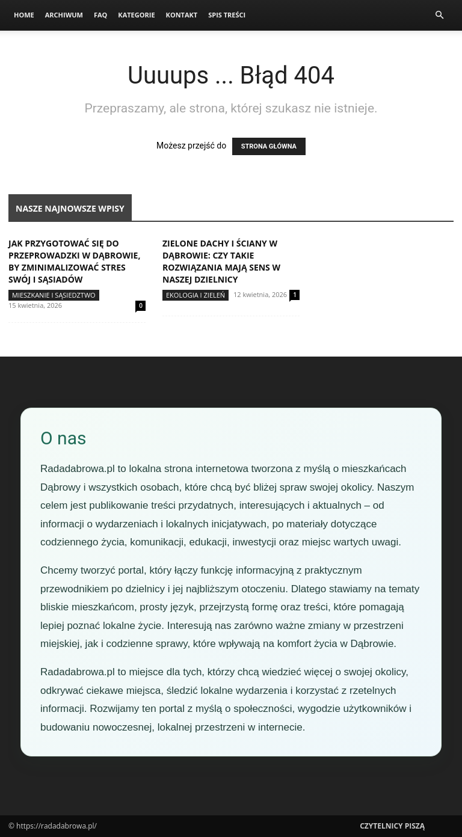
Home (24, 14)
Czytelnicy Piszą (392, 826)
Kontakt (182, 14)
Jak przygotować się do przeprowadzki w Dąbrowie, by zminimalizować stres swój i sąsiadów (74, 261)
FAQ (100, 14)
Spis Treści (226, 14)
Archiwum (64, 14)
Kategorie (136, 14)
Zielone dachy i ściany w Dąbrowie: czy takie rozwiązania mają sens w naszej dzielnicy (221, 261)
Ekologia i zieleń (195, 294)
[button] (439, 15)
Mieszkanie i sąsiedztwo (54, 294)
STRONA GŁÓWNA (269, 146)
